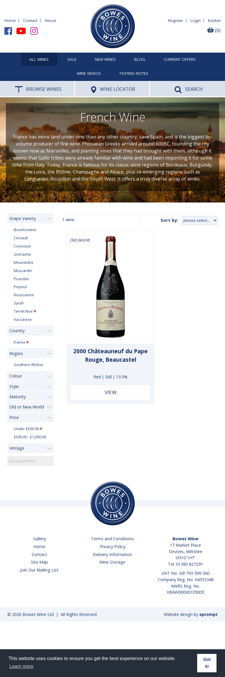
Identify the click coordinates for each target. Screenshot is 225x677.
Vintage (16, 448)
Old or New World (26, 407)
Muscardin (23, 270)
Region (16, 353)
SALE (71, 60)
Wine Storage (112, 562)
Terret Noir (23, 311)
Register (175, 20)
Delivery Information (112, 554)
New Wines (105, 60)
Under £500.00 (26, 428)
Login (195, 20)
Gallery (39, 538)
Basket (214, 20)
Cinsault (21, 238)
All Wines (39, 60)
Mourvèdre (23, 262)
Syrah (19, 303)
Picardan (21, 278)
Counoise (22, 246)
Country (17, 330)
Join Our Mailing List (39, 570)
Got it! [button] (207, 663)
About (50, 20)
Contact (30, 20)
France (19, 342)
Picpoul (20, 286)
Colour (15, 376)
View (111, 392)
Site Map (39, 562)
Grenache (22, 254)
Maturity (17, 396)
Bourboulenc (25, 229)
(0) (214, 30)
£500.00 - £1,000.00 (30, 436)
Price (14, 417)
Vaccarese (23, 319)
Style (14, 386)
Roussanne (24, 294)
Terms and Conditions (112, 538)
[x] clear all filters (22, 461)
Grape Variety (22, 218)
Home (10, 20)
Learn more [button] (21, 666)
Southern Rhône (28, 364)
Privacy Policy (112, 546)
